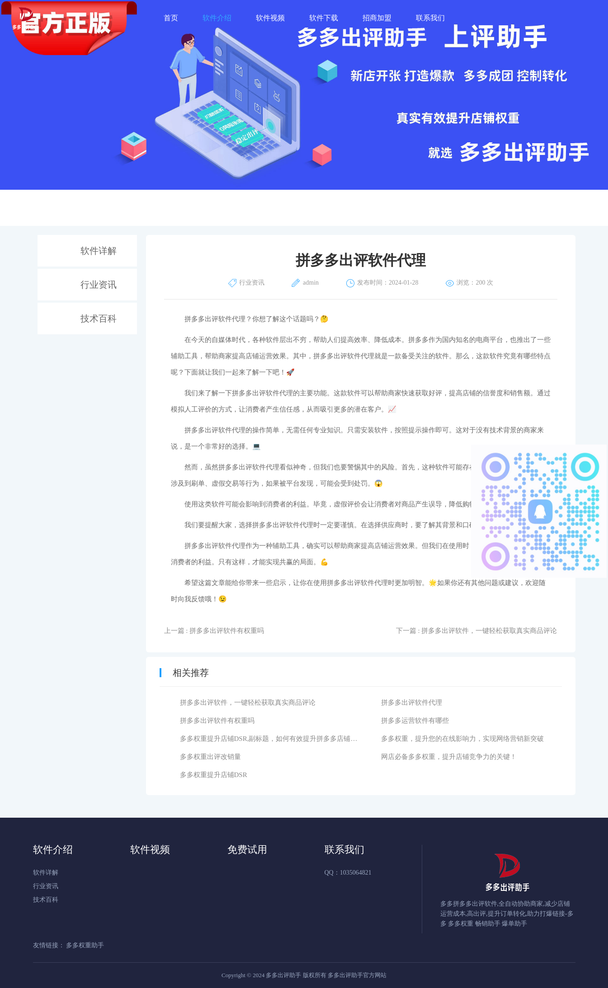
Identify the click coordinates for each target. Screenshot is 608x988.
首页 (171, 18)
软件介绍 (217, 18)
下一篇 (476, 630)
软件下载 (323, 18)
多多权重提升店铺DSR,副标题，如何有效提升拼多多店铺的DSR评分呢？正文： (299, 738)
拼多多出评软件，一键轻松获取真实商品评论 (248, 702)
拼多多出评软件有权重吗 (217, 720)
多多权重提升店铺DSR (213, 774)
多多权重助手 (85, 945)
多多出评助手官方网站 (357, 975)
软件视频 (270, 18)
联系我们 (430, 18)
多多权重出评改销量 (210, 756)
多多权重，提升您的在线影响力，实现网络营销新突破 (462, 738)
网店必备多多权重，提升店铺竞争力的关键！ (449, 756)
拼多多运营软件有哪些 (415, 720)
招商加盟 (377, 18)
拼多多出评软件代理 (411, 702)
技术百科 (98, 318)
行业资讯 (98, 285)
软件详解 (98, 251)
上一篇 (214, 630)
